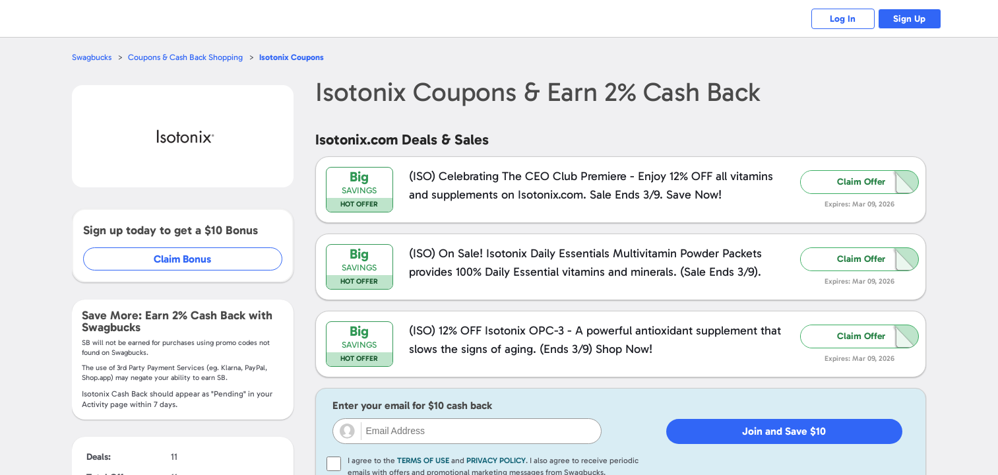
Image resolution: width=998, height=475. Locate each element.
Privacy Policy (496, 460)
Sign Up (908, 18)
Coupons (295, 57)
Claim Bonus (183, 259)
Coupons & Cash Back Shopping (187, 57)
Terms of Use (423, 460)
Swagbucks (92, 57)
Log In (839, 18)
